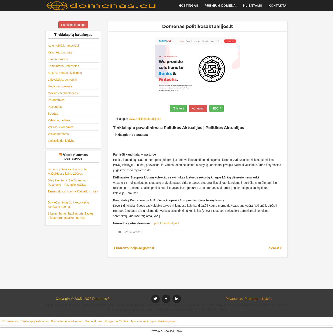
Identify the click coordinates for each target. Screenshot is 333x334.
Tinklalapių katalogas (34, 321)
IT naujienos (10, 321)
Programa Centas (116, 321)
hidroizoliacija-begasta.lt (133, 248)
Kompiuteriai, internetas (63, 66)
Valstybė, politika (59, 120)
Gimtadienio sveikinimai (66, 321)
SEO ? (216, 108)
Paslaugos (55, 106)
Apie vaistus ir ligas (143, 321)
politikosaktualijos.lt (166, 223)
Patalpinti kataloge (73, 25)
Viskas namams (58, 134)
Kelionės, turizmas (60, 52)
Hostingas (188, 7)
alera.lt (275, 248)
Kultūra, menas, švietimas (65, 72)
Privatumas (234, 299)
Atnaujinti (198, 108)
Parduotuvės (56, 100)
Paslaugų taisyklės (258, 299)
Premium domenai (221, 7)
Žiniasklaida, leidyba (61, 140)
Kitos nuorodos (58, 59)
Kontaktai (278, 7)
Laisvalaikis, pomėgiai (62, 79)
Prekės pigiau (167, 321)
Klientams (252, 7)
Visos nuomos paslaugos (75, 157)
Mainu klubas (93, 321)
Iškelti (178, 108)
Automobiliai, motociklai (63, 45)
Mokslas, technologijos (63, 93)
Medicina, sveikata (60, 86)
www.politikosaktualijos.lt (145, 119)
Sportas (53, 113)
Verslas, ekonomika (60, 127)
